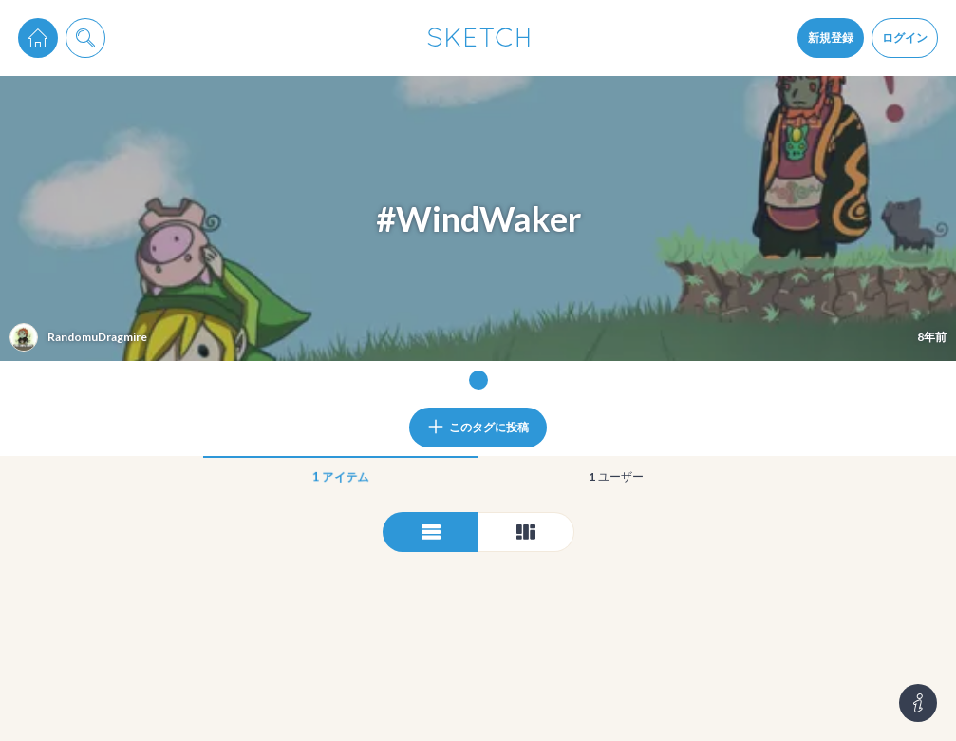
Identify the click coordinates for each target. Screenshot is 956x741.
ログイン (905, 37)
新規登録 (830, 37)
